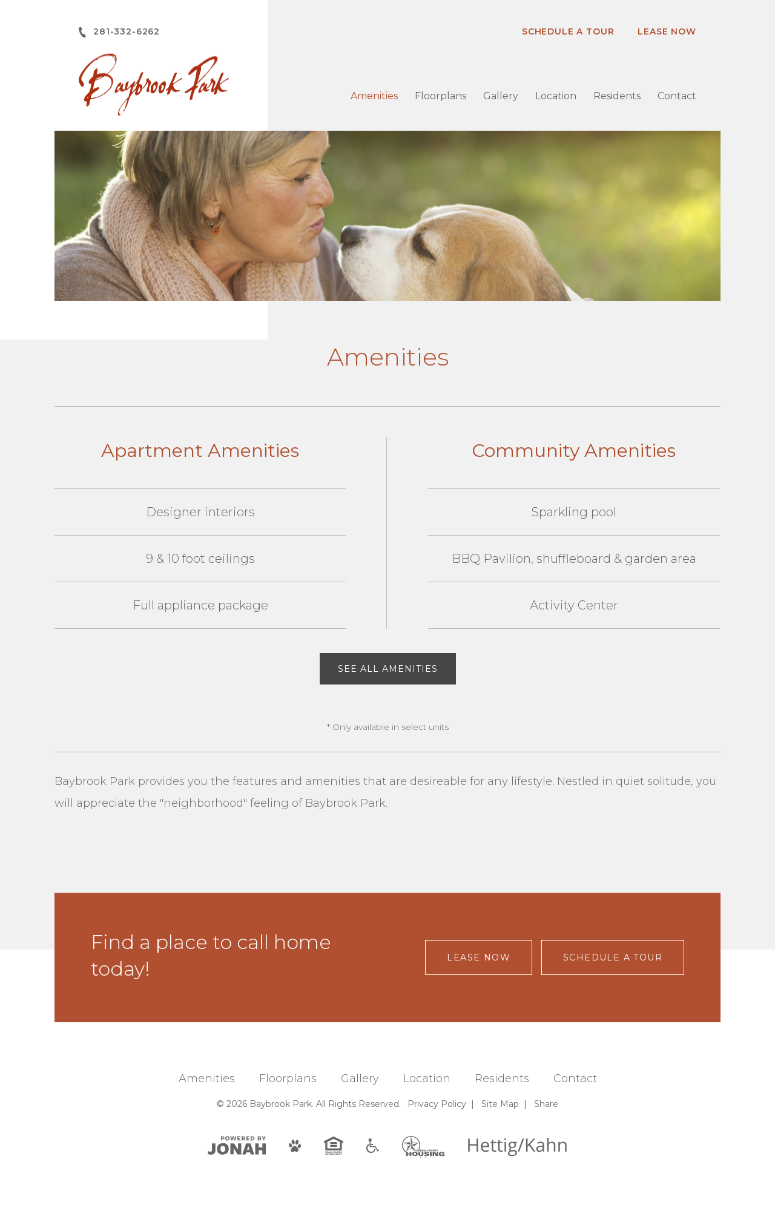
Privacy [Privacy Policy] (436, 1103)
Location (555, 96)
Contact (677, 96)
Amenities (374, 96)
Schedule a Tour (612, 957)
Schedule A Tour (568, 31)
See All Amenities (388, 668)
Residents (617, 96)
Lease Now (667, 31)
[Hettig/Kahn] (517, 1146)
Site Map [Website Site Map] (500, 1103)
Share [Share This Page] (546, 1103)
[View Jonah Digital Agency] (237, 1145)
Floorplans (440, 96)
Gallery (500, 96)
